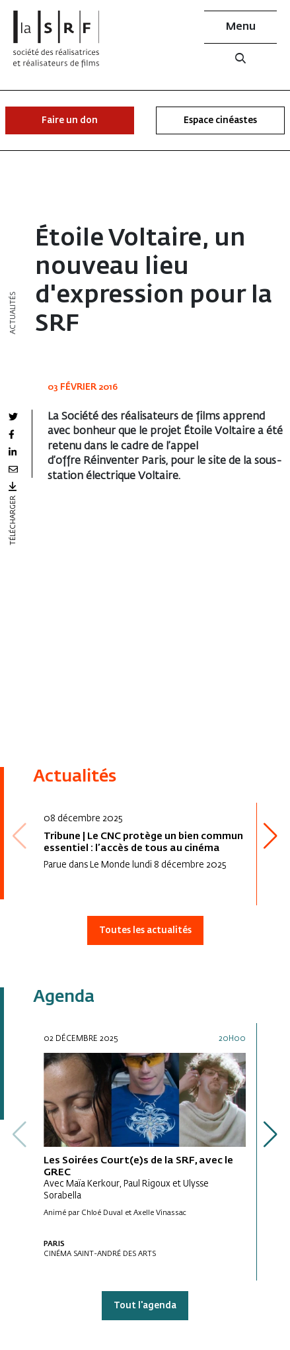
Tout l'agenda (145, 1306)
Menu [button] (241, 27)
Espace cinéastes (220, 120)
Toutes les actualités (145, 930)
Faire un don (70, 120)
